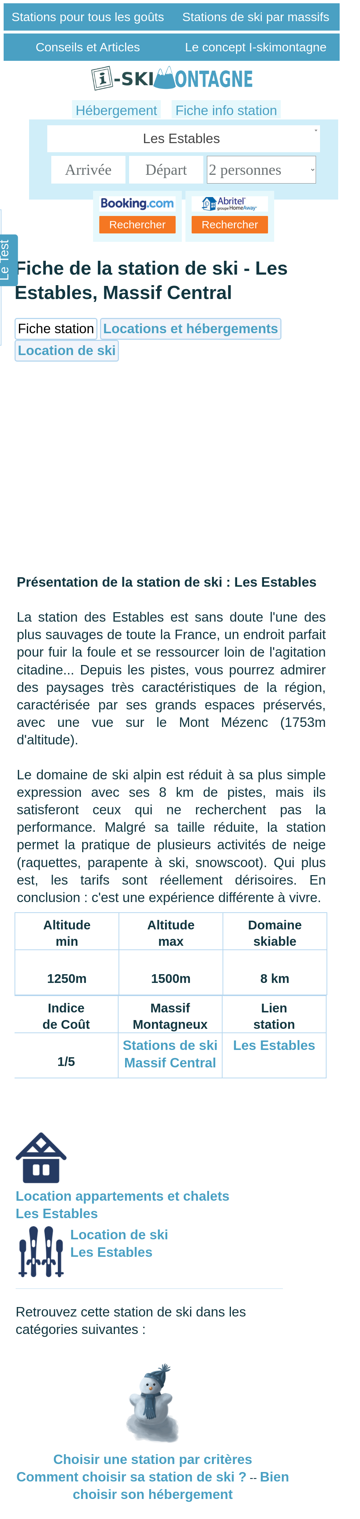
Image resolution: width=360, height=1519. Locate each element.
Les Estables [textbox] (181, 138)
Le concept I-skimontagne (256, 47)
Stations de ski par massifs (255, 17)
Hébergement (116, 110)
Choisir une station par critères (152, 1459)
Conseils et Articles (88, 47)
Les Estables (274, 1045)
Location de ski (67, 350)
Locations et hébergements (190, 328)
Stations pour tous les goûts (88, 17)
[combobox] (183, 138)
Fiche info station (226, 110)
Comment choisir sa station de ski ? (131, 1476)
